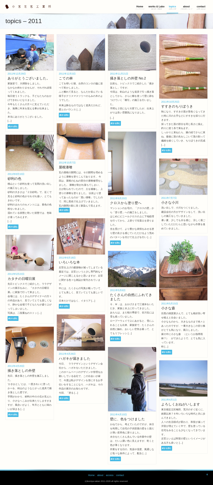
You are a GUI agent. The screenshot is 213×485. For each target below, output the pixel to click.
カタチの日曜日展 (21, 279)
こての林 (66, 78)
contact (201, 6)
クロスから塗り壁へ (126, 203)
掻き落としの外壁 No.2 (128, 78)
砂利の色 (14, 178)
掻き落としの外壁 (21, 370)
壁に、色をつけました (127, 419)
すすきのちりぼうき (177, 106)
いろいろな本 (69, 262)
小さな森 (168, 308)
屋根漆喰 (65, 167)
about (186, 6)
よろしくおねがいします (180, 404)
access (109, 475)
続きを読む (13, 126)
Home (139, 6)
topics (172, 6)
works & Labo (156, 6)
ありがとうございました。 (29, 78)
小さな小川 (169, 202)
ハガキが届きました (74, 358)
